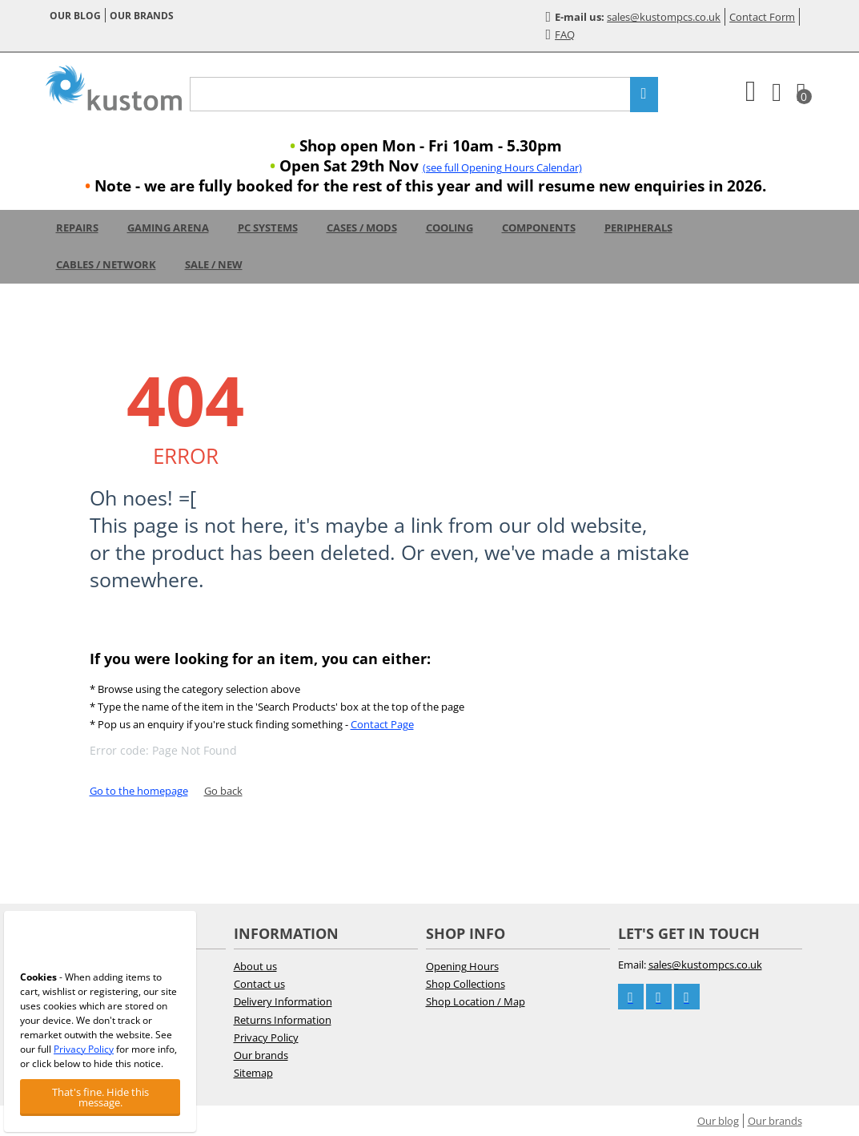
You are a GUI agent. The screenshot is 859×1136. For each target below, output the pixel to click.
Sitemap (253, 1073)
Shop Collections (465, 984)
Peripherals (638, 227)
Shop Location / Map (475, 1001)
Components (539, 227)
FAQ (561, 34)
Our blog (75, 15)
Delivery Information (283, 1001)
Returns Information (282, 1020)
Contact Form (762, 17)
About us (255, 966)
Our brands (142, 15)
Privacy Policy (266, 1037)
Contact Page (382, 724)
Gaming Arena (168, 227)
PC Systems (268, 227)
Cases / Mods (362, 227)
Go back (223, 791)
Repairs (77, 227)
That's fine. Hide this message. (100, 1097)
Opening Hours (462, 966)
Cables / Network (106, 264)
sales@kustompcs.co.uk (664, 17)
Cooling (449, 227)
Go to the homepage (139, 791)
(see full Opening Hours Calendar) (502, 167)
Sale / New (214, 264)
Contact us (259, 984)
